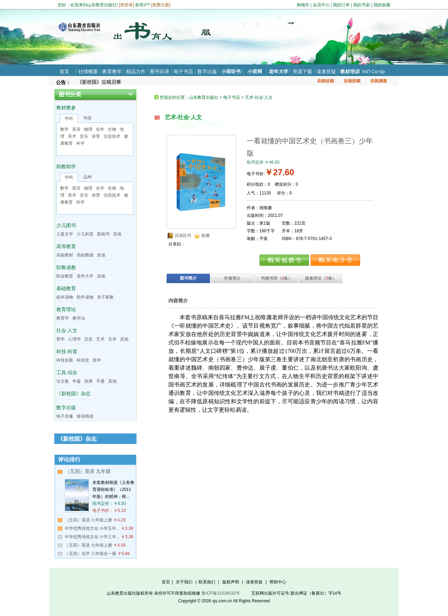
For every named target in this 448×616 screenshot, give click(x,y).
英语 (76, 129)
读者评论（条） (321, 278)
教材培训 (350, 71)
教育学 (62, 318)
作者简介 (232, 278)
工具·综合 (66, 372)
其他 (117, 234)
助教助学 (66, 166)
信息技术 (112, 136)
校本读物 (64, 297)
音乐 (84, 136)
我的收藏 (381, 4)
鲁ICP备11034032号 (221, 593)
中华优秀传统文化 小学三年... (92, 536)
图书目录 (159, 71)
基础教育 (66, 288)
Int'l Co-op (374, 71)
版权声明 (230, 582)
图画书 (103, 234)
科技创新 (64, 360)
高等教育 (66, 246)
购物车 (303, 4)
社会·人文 (66, 330)
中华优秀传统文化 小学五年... (92, 528)
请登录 (126, 4)
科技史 (83, 360)
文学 (112, 339)
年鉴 (76, 381)
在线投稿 (352, 80)
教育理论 (66, 309)
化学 (100, 129)
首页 (64, 71)
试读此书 (182, 235)
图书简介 (188, 278)
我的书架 (361, 4)
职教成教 (66, 267)
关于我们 (184, 582)
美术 (72, 136)
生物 (112, 129)
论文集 (62, 381)
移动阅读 (85, 416)
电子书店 (183, 71)
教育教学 (112, 71)
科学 (80, 143)
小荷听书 (231, 71)
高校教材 (64, 255)
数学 (64, 129)
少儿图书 (66, 225)
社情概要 (88, 71)
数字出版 (207, 71)
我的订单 (341, 4)
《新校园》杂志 (73, 393)
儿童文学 (64, 234)
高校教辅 (85, 255)
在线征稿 (325, 80)
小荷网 (254, 71)
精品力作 (136, 71)
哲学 (60, 339)
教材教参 (66, 107)
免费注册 (160, 4)
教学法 (78, 318)
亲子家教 (105, 297)
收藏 (205, 235)
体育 (96, 136)
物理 (88, 129)
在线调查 (378, 80)
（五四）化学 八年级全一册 (90, 553)
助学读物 (85, 297)
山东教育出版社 (203, 97)
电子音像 (64, 416)
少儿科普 (85, 234)
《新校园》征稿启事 (99, 82)
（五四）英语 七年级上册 (88, 545)
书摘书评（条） (277, 278)
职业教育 (64, 276)
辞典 (88, 381)
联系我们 (206, 582)
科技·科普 (66, 351)
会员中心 (321, 4)
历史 (88, 339)
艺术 (100, 339)
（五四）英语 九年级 (88, 471)
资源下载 (302, 71)
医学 (97, 360)
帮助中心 (278, 582)
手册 (100, 381)
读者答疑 (326, 71)
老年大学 (278, 71)
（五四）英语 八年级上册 (88, 520)
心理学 (74, 339)
